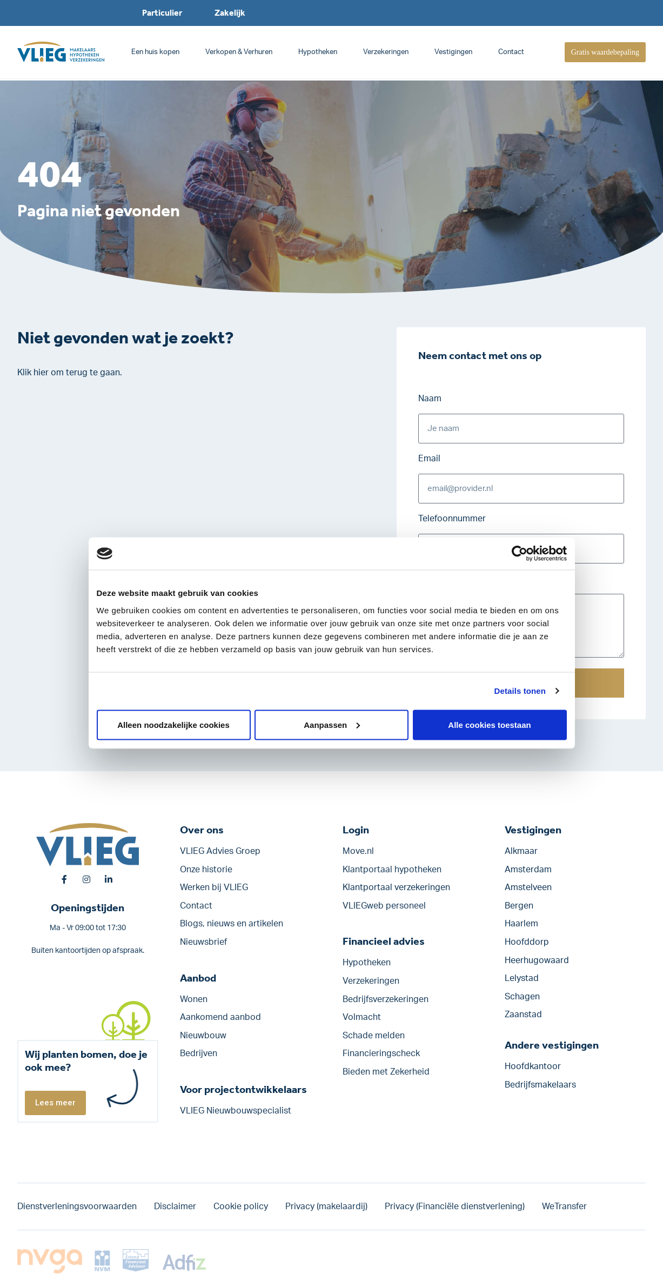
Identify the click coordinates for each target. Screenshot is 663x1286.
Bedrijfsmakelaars (540, 1084)
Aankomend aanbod (220, 1017)
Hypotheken (317, 52)
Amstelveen (528, 887)
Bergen (519, 905)
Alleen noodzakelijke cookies (173, 724)
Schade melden (374, 1035)
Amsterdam (528, 869)
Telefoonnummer (452, 518)
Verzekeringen (385, 52)
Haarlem (521, 923)
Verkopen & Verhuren (238, 52)
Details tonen (520, 690)
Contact (511, 52)
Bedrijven (198, 1053)
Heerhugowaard (537, 960)
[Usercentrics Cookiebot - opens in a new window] (519, 554)
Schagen (522, 996)
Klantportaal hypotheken (392, 869)
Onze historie (206, 869)
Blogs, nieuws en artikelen (231, 923)
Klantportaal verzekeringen (396, 887)
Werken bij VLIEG (214, 887)
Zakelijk (230, 13)
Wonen (193, 999)
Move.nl (358, 851)
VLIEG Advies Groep (220, 851)
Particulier (162, 13)
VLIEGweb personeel (384, 905)
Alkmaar (521, 851)
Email (429, 458)
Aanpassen (332, 724)
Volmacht (362, 1017)
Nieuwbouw (203, 1035)
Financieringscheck (381, 1053)
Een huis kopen (155, 52)
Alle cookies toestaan (489, 724)
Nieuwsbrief (203, 942)
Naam (429, 398)
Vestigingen (453, 52)
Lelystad (522, 978)
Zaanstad (523, 1014)
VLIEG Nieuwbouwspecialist (235, 1110)
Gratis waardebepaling (605, 52)
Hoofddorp (527, 942)
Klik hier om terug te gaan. (69, 372)
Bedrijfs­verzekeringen (385, 999)
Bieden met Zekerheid (386, 1072)
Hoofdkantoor (533, 1066)
